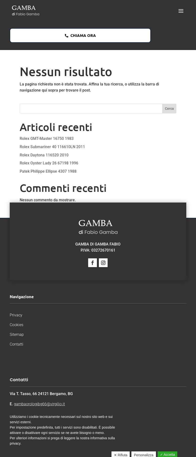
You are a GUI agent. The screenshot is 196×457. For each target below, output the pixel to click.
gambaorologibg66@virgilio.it (39, 404)
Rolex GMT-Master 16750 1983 (47, 138)
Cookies (16, 324)
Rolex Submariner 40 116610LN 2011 (52, 146)
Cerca (169, 108)
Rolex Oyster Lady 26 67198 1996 (49, 163)
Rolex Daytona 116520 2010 (44, 155)
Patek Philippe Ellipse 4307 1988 (48, 171)
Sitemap (17, 334)
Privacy (16, 315)
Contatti (16, 344)
